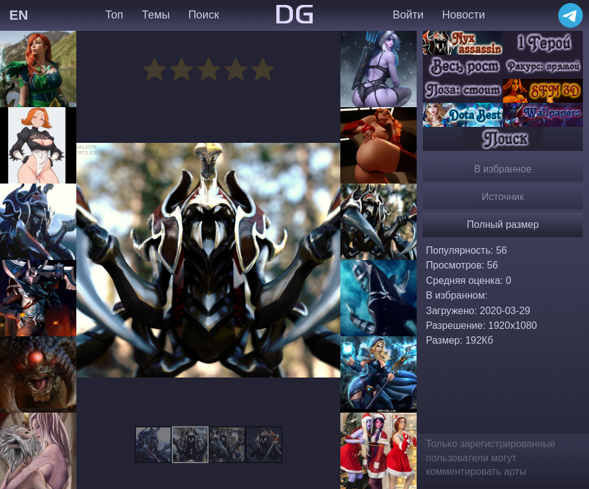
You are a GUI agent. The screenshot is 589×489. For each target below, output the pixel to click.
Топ (114, 15)
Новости (463, 15)
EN (18, 15)
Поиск (203, 15)
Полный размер (503, 224)
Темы (156, 15)
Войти (408, 15)
